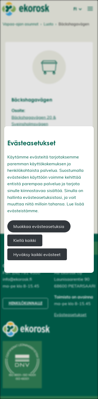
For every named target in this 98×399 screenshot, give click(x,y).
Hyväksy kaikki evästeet (37, 254)
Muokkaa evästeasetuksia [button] (38, 226)
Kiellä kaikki (24, 240)
